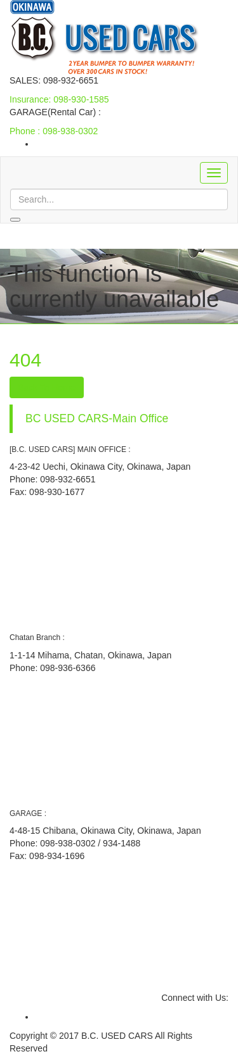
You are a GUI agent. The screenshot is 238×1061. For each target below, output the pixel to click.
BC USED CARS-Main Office (96, 418)
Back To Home (47, 387)
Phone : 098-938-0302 (54, 131)
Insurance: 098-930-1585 (59, 99)
